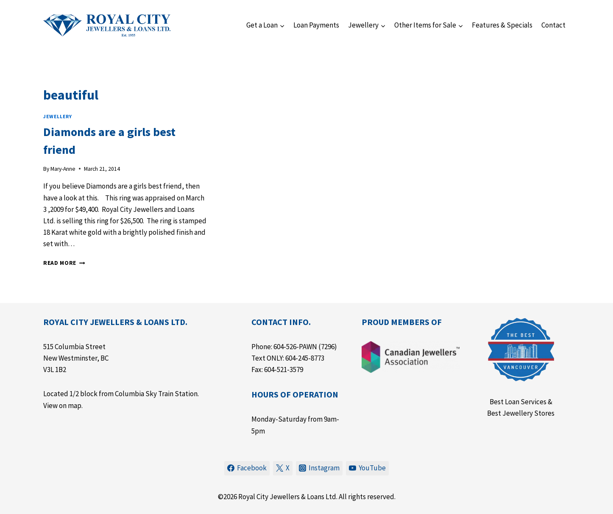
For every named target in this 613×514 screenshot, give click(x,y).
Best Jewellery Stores (520, 413)
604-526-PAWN (295, 346)
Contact (553, 25)
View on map (62, 405)
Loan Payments (316, 25)
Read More (64, 263)
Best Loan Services (518, 401)
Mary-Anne (62, 168)
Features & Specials (502, 25)
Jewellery (57, 116)
